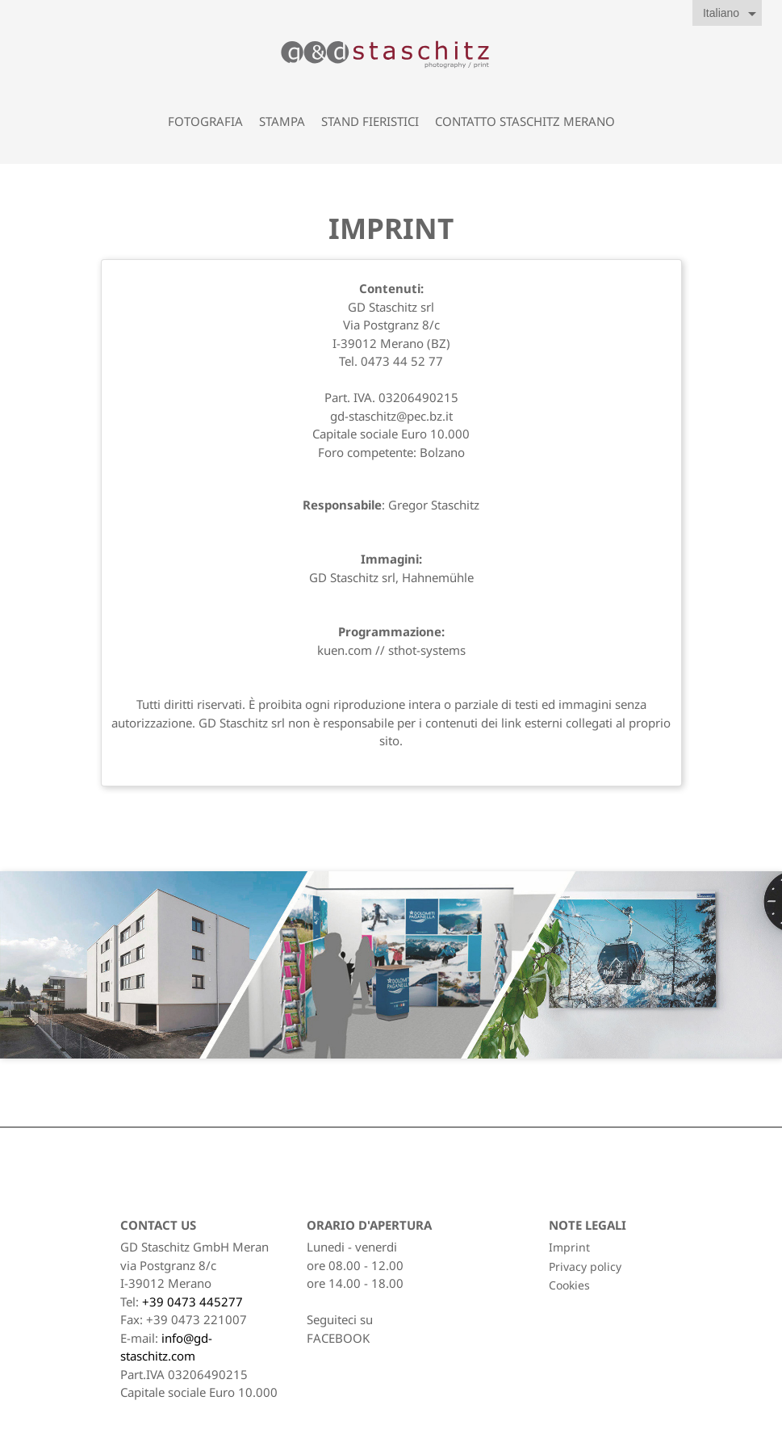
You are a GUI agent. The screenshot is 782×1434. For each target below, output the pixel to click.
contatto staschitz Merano (525, 121)
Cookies (569, 1285)
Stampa (282, 121)
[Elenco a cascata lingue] (732, 13)
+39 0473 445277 (192, 1302)
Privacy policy (585, 1266)
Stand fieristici (370, 121)
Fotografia (205, 121)
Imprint (569, 1247)
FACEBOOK (338, 1338)
